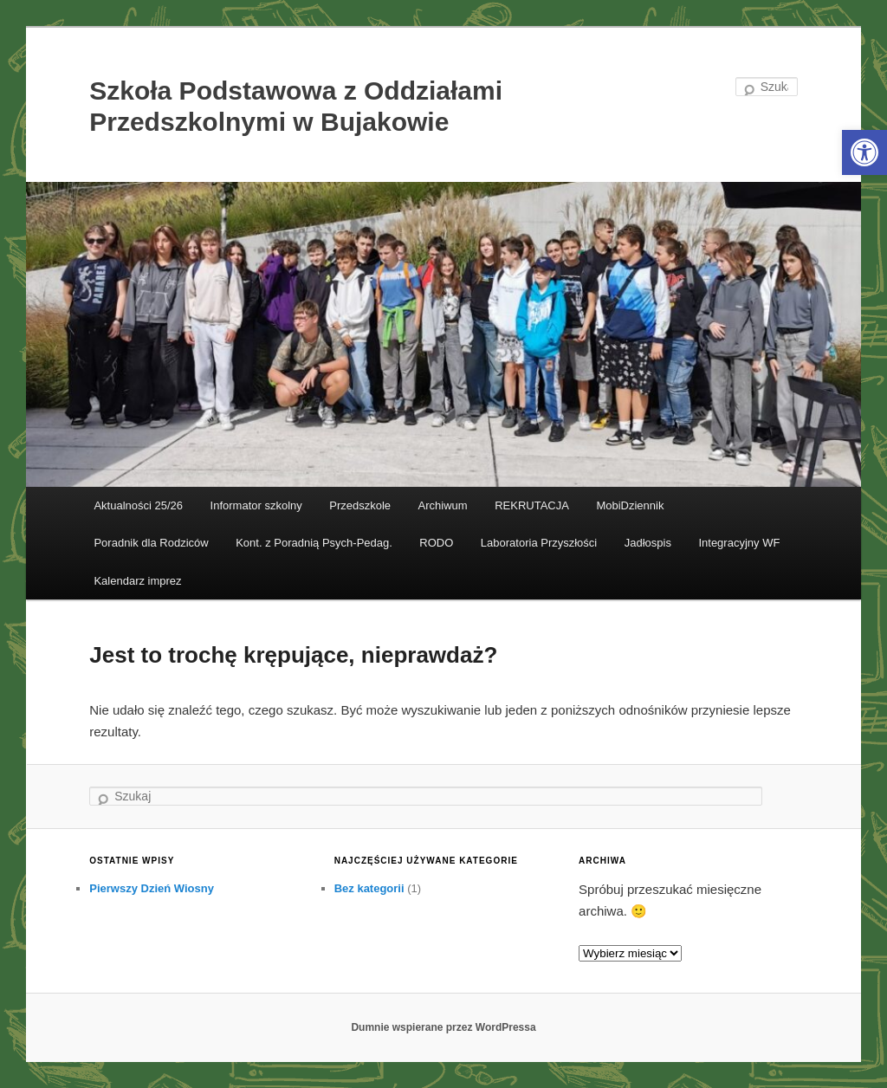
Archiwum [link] (443, 505)
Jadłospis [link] (648, 542)
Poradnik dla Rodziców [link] (151, 542)
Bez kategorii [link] (369, 888)
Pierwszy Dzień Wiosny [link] (151, 888)
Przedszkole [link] (360, 505)
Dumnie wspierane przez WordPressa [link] (443, 1027)
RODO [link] (436, 542)
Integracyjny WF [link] (739, 542)
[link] (864, 152)
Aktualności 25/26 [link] (138, 505)
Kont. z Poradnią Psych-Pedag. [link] (314, 542)
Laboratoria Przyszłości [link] (539, 542)
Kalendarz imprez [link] (137, 580)
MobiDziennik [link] (630, 505)
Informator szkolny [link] (256, 505)
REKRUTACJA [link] (532, 505)
